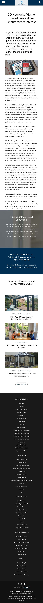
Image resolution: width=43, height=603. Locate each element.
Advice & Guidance (21, 474)
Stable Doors (21, 421)
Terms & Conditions (21, 572)
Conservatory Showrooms (21, 465)
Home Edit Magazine (21, 548)
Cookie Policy (21, 569)
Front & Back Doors (21, 409)
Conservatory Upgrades (21, 439)
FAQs (21, 522)
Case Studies (22, 471)
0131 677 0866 (21, 260)
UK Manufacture (21, 507)
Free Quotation (21, 539)
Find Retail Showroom (21, 536)
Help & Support (21, 501)
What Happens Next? (21, 504)
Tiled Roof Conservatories (21, 433)
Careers (21, 489)
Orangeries (21, 442)
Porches (21, 424)
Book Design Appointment (21, 542)
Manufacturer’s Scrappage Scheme (21, 480)
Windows (21, 403)
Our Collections (21, 477)
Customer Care (21, 554)
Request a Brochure (21, 545)
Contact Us (21, 551)
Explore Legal (21, 563)
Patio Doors (21, 415)
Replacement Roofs (22, 451)
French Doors (21, 418)
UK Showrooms (21, 462)
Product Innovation (21, 513)
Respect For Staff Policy (21, 575)
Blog (21, 492)
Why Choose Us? (21, 459)
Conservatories (21, 427)
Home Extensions (21, 445)
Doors (21, 406)
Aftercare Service (21, 525)
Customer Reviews (21, 486)
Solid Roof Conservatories (21, 436)
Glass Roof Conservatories (22, 430)
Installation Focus (21, 510)
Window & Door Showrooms (21, 468)
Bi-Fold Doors (21, 412)
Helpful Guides (21, 519)
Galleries (21, 483)
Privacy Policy (21, 566)
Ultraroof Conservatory (21, 448)
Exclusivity (21, 516)
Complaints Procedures (21, 528)
